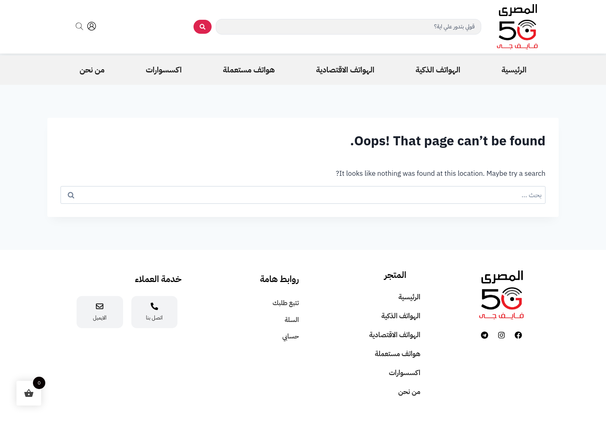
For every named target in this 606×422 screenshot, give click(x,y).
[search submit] (202, 27)
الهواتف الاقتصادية (394, 335)
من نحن (409, 392)
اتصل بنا (154, 318)
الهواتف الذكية (400, 316)
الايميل (100, 318)
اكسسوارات (404, 373)
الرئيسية (409, 297)
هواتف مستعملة (397, 354)
